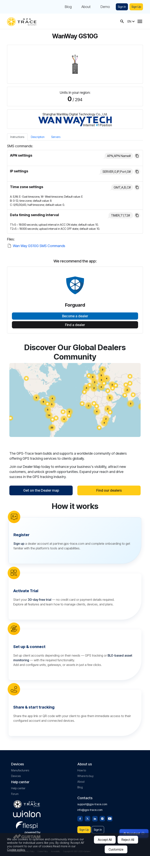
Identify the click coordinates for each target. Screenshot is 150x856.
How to (81, 770)
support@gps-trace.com (92, 804)
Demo (105, 7)
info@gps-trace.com (90, 809)
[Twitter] (87, 818)
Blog (68, 7)
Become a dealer (75, 316)
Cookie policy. (16, 850)
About (86, 7)
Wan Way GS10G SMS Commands (39, 246)
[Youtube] (109, 818)
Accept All (105, 840)
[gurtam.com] (26, 814)
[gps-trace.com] (21, 21)
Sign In (122, 6)
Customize (116, 849)
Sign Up (136, 6)
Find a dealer (75, 325)
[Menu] (140, 21)
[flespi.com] (26, 824)
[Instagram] (102, 818)
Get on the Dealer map (41, 490)
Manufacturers (20, 770)
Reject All (127, 840)
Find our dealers (109, 490)
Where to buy (85, 776)
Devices (16, 776)
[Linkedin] (95, 818)
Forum (15, 793)
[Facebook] (80, 818)
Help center (18, 788)
